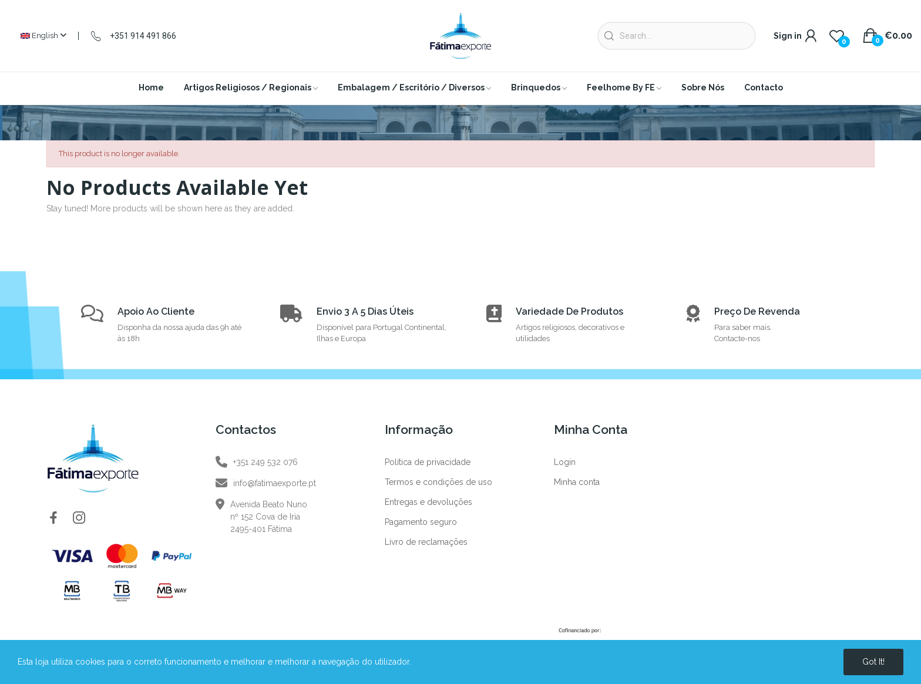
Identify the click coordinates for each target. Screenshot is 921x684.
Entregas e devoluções (428, 502)
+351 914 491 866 (143, 36)
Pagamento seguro (421, 522)
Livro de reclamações (426, 542)
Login (565, 462)
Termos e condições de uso (438, 482)
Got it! (873, 661)
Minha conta (577, 482)
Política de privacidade (427, 462)
